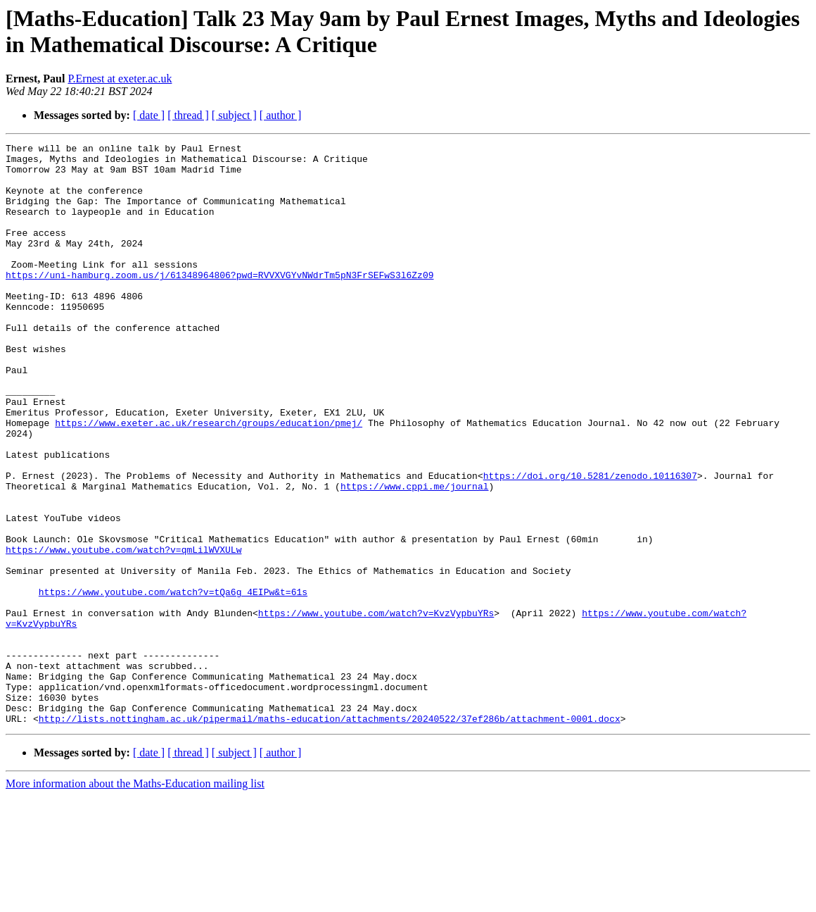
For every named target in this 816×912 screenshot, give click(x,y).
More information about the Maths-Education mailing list (135, 900)
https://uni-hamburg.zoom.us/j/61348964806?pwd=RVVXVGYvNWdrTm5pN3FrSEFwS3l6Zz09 (219, 302)
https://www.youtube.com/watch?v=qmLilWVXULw (123, 631)
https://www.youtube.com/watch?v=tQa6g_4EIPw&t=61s (173, 682)
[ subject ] (234, 115)
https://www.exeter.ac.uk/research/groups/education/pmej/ (208, 479)
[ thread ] (188, 115)
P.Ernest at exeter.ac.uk (120, 79)
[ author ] (281, 115)
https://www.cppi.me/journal (414, 555)
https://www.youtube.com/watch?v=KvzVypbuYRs (376, 707)
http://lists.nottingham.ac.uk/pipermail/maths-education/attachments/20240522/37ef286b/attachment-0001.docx (329, 834)
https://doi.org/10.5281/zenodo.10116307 (590, 543)
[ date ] (149, 115)
